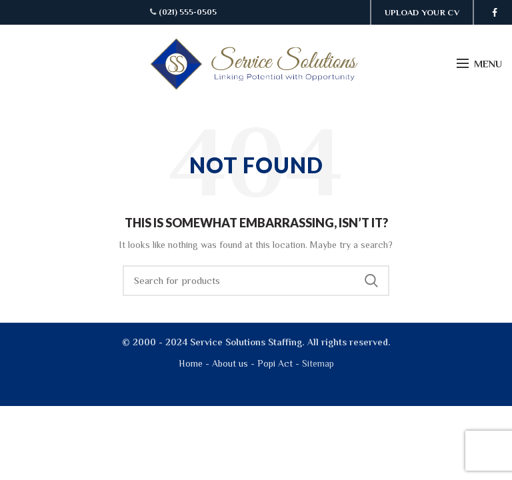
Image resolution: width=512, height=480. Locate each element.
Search (371, 280)
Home (191, 363)
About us (230, 363)
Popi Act (274, 363)
